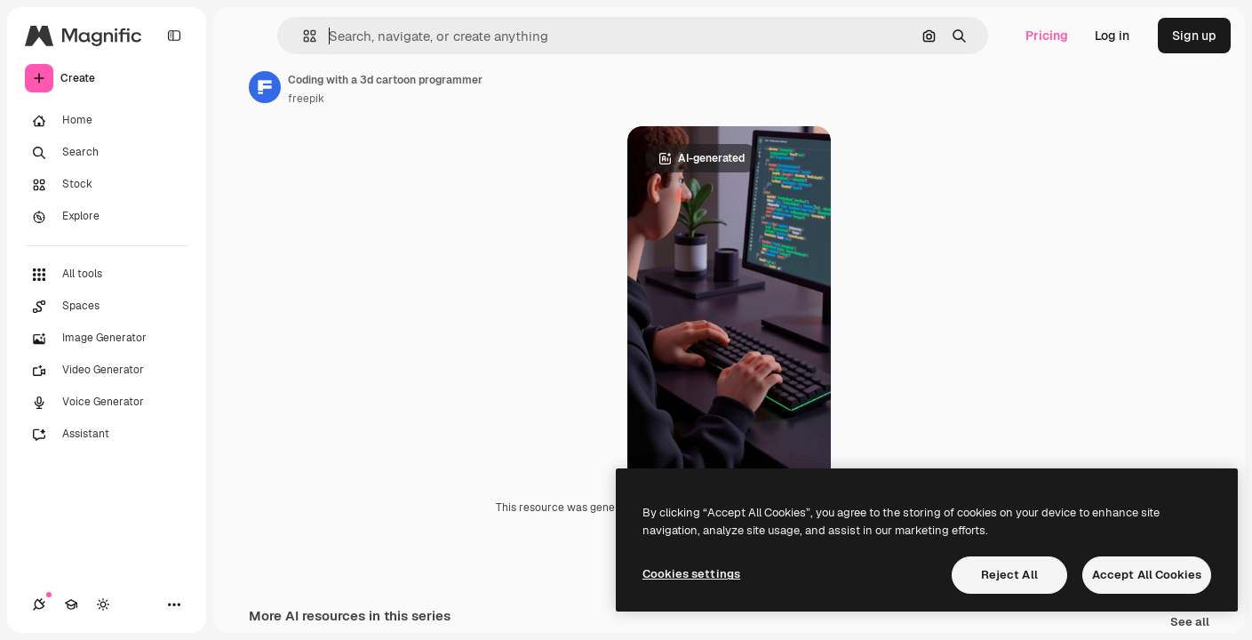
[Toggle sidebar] (174, 35)
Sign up (1194, 36)
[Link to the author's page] (265, 87)
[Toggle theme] (103, 604)
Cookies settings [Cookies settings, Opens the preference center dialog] (691, 573)
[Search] (106, 153)
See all (1189, 622)
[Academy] (71, 604)
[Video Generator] (106, 370)
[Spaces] (106, 306)
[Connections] (39, 604)
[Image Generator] (106, 338)
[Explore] (106, 217)
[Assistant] (106, 434)
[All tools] (106, 274)
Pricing (1046, 36)
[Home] (106, 121)
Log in (1112, 36)
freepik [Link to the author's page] (306, 99)
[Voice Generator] (106, 402)
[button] (302, 36)
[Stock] (106, 185)
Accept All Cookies (1146, 574)
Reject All (1009, 574)
